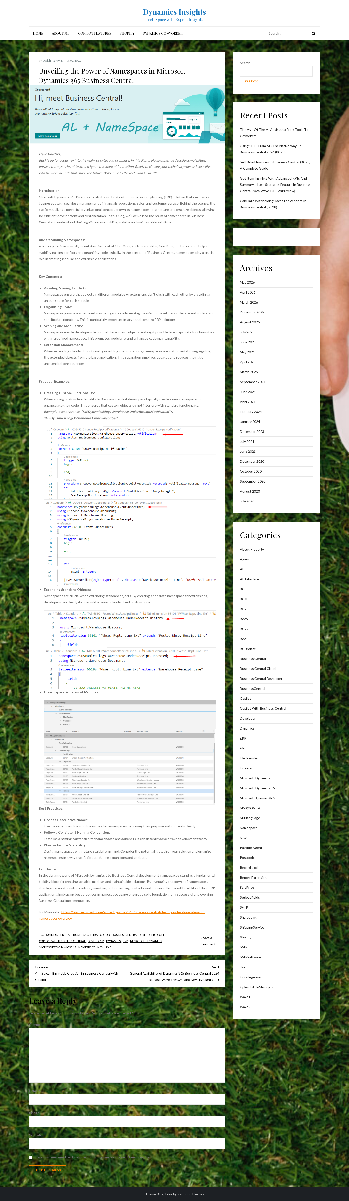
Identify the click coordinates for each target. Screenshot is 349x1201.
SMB (108, 947)
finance (246, 768)
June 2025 (248, 342)
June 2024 (248, 392)
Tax (242, 967)
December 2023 (252, 431)
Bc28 (244, 639)
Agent (245, 559)
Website (35, 1135)
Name (34, 1091)
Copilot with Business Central (62, 941)
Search (245, 63)
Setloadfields (250, 897)
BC (41, 935)
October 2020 (251, 471)
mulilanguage (250, 818)
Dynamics (113, 941)
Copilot (163, 935)
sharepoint (248, 917)
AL (242, 569)
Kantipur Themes (190, 1194)
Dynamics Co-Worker (162, 33)
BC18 (244, 599)
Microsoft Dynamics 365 (57, 947)
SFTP (244, 907)
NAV (100, 947)
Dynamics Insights (174, 11)
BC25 (244, 609)
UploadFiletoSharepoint (258, 987)
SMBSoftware (250, 957)
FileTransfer (249, 758)
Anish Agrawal (53, 60)
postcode (247, 858)
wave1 (245, 997)
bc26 (244, 619)
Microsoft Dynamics (146, 941)
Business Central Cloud (91, 935)
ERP (125, 941)
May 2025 (247, 352)
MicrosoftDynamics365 (257, 798)
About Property (252, 549)
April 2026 (247, 292)
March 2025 (249, 372)
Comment (38, 1024)
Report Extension (253, 877)
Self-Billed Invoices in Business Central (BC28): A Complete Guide (275, 165)
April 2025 (247, 362)
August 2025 (250, 322)
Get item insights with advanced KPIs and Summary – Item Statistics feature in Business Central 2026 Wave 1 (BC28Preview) (275, 184)
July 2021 (247, 441)
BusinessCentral (252, 688)
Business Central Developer (133, 935)
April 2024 (247, 402)
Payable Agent (251, 848)
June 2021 (248, 451)
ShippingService (252, 927)
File (242, 748)
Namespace (86, 947)
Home (38, 33)
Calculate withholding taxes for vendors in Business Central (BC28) (273, 204)
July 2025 (247, 332)
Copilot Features (94, 33)
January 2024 (250, 422)
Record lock (249, 867)
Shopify (127, 33)
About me (61, 33)
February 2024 (251, 412)
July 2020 (247, 501)
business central (58, 935)
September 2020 (252, 481)
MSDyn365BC (250, 808)
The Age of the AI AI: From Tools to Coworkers (274, 132)
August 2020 (250, 491)
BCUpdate (248, 649)
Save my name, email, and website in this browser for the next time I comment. (94, 1157)
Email (34, 1113)
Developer (96, 941)
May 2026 (247, 282)
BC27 (244, 629)
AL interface (249, 579)
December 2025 (252, 312)
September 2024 (252, 382)
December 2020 (252, 461)
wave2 (245, 1007)
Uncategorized (251, 977)
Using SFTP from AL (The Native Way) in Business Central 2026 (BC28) (270, 149)
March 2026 (249, 302)
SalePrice (247, 887)
